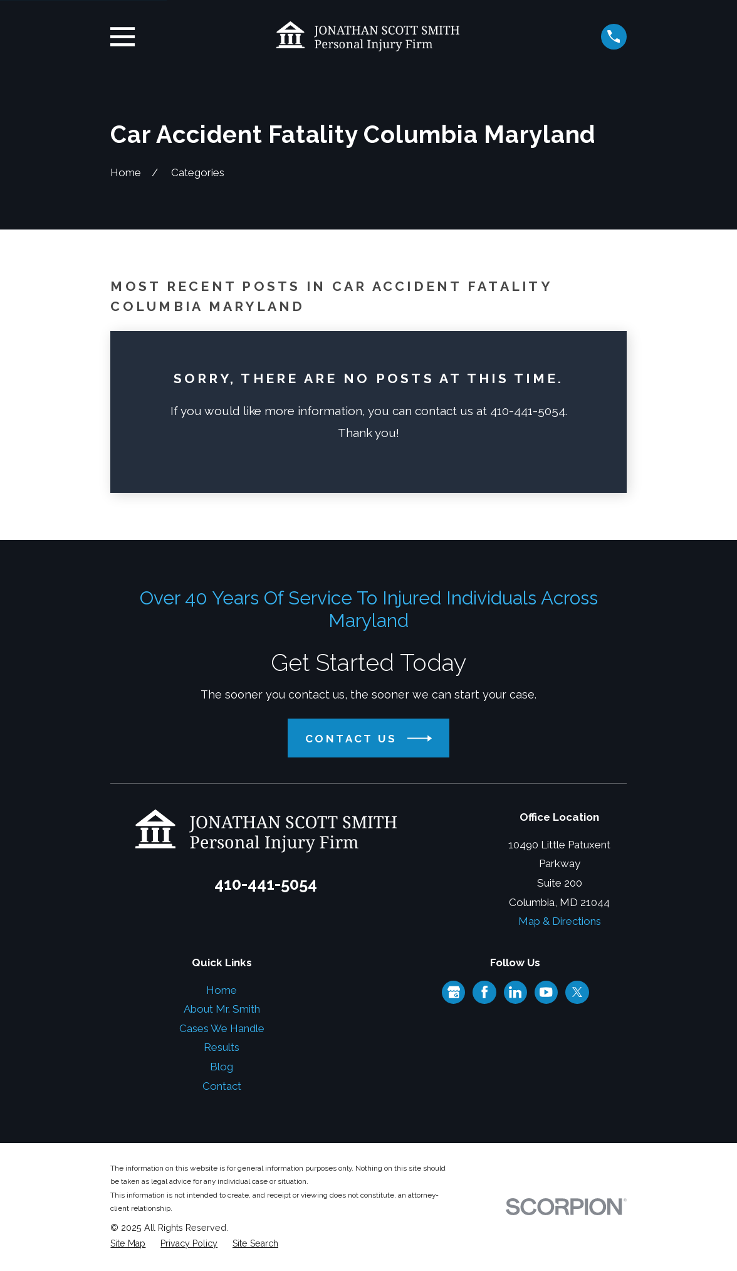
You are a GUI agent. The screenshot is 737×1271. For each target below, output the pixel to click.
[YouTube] (546, 992)
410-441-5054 (265, 884)
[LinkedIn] (515, 992)
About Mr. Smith (222, 1009)
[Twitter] (577, 992)
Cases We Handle (221, 1028)
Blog (221, 1066)
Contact (221, 1086)
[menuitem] (127, 1244)
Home (221, 990)
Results (221, 1047)
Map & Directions (559, 921)
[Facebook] (484, 992)
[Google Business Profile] (453, 992)
